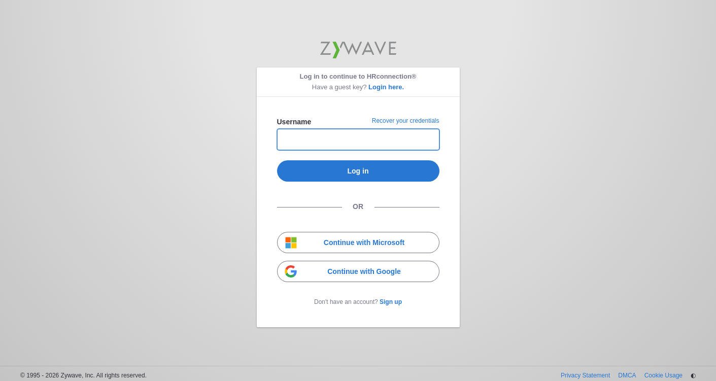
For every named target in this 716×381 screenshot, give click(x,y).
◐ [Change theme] (693, 375)
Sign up (391, 301)
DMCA (627, 375)
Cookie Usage (663, 375)
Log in (358, 171)
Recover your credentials (405, 120)
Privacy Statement (585, 375)
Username (294, 122)
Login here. (386, 87)
